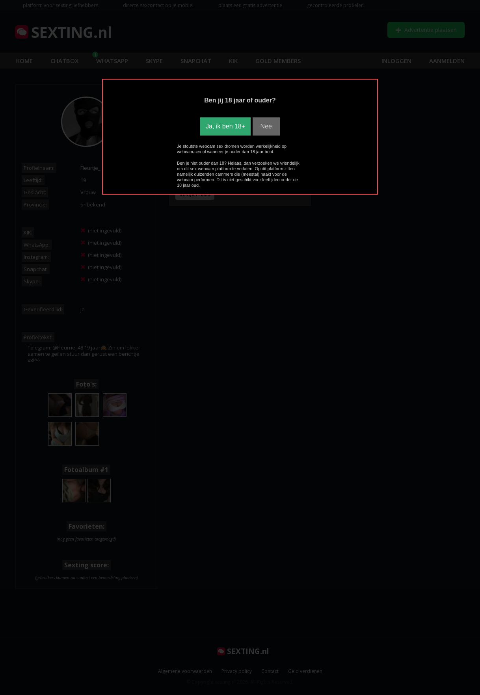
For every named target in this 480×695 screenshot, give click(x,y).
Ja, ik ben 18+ (225, 126)
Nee (266, 126)
